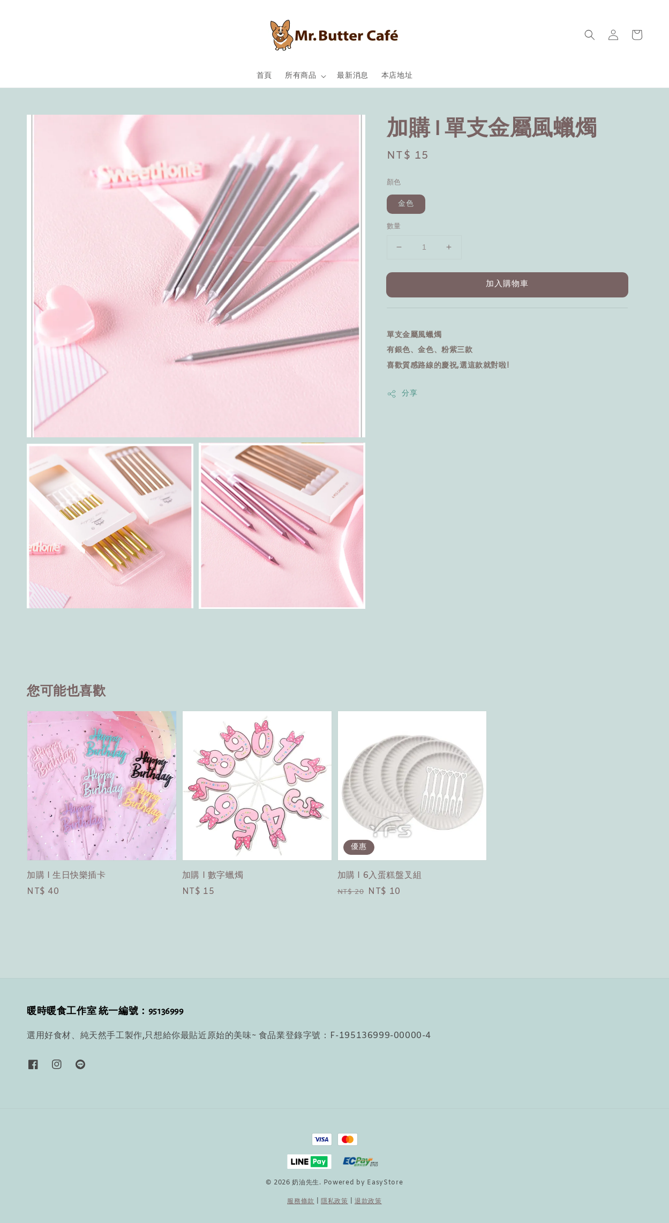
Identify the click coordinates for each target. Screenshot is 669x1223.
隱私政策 (334, 1201)
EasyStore (385, 1183)
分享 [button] (402, 394)
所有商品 (300, 76)
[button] (590, 35)
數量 (394, 226)
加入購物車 (507, 284)
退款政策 (368, 1201)
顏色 (394, 182)
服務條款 (300, 1201)
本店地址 (396, 76)
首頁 (264, 76)
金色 (406, 204)
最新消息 (352, 76)
